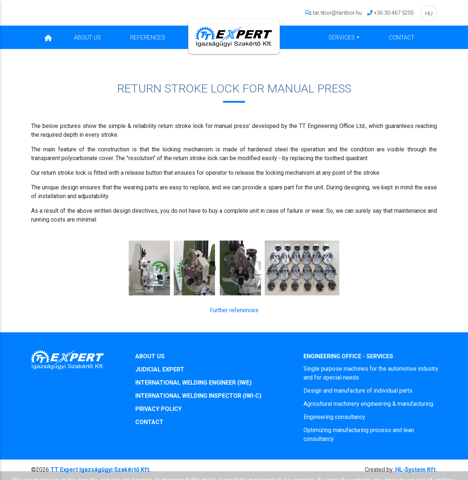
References (147, 37)
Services (341, 37)
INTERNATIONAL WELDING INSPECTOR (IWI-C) (198, 395)
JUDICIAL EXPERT (159, 369)
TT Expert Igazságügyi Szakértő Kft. (100, 469)
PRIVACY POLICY (158, 408)
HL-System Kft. (401, 469)
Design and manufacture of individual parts (357, 390)
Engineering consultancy (334, 416)
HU (429, 13)
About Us (87, 37)
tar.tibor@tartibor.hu (337, 12)
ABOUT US (150, 356)
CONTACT (149, 422)
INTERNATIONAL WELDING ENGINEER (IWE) (193, 382)
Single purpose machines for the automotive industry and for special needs (370, 373)
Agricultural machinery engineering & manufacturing (368, 403)
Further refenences (234, 310)
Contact (401, 37)
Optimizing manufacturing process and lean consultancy (358, 434)
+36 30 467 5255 (394, 12)
